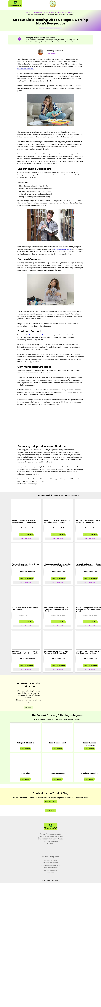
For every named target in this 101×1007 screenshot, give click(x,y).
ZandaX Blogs (37, 12)
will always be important (36, 335)
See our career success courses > (50, 28)
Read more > (25, 749)
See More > (28, 707)
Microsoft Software (50, 860)
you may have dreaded (25, 69)
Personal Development (51, 863)
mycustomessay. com (62, 249)
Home (28, 12)
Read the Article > (26, 535)
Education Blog (49, 12)
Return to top (51, 811)
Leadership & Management (50, 865)
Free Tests (50, 873)
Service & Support (50, 870)
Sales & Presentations (50, 868)
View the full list (50, 802)
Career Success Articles (64, 12)
